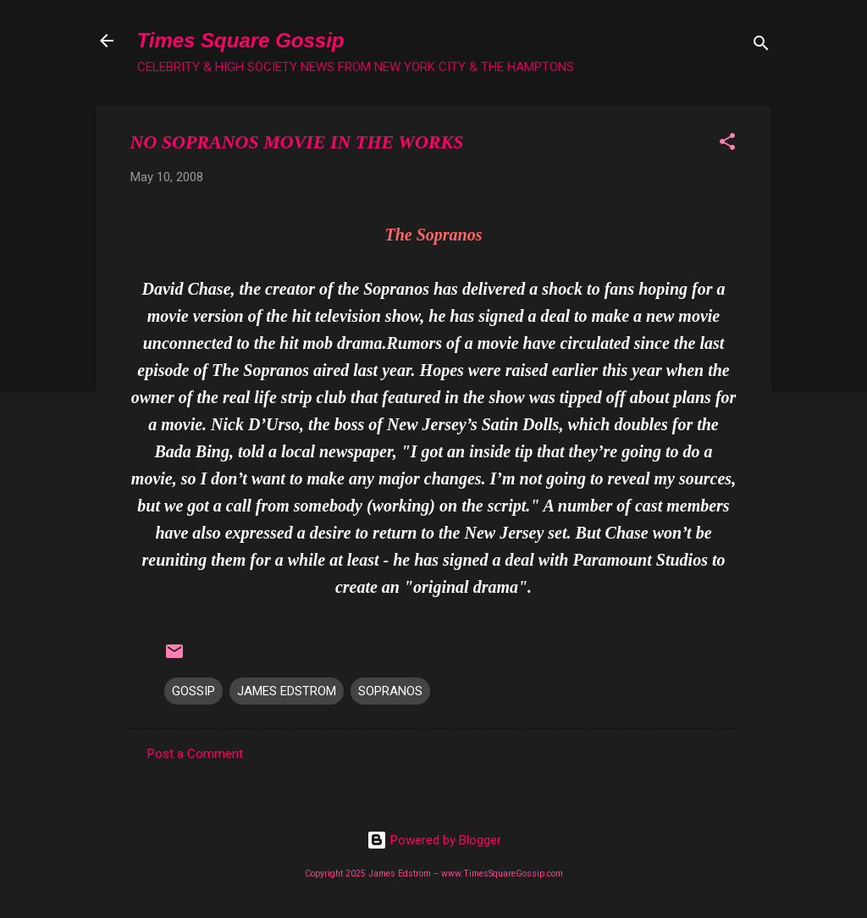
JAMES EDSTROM (286, 691)
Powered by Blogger (434, 840)
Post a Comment (195, 753)
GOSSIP (193, 691)
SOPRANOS (390, 691)
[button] (727, 144)
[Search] (761, 46)
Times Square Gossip (241, 40)
